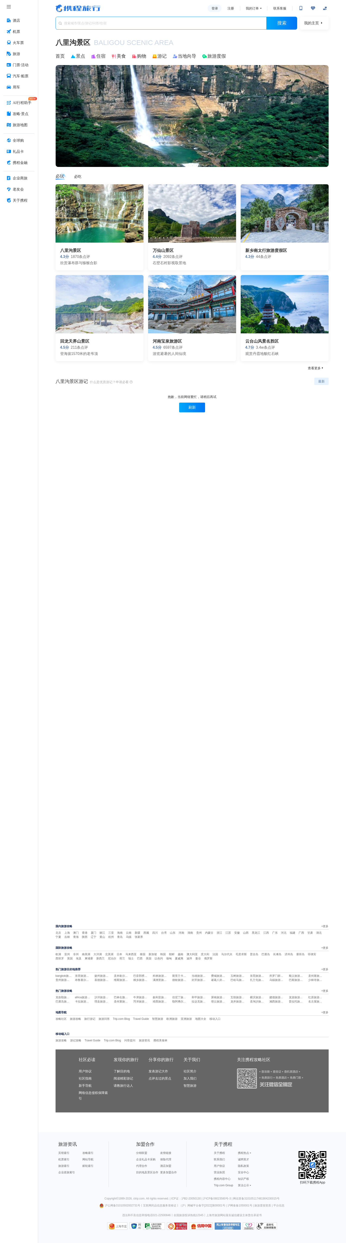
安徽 (237, 932)
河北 (284, 932)
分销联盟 (141, 1153)
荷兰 (122, 958)
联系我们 (219, 1159)
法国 (215, 954)
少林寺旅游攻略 (318, 980)
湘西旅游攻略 (277, 1001)
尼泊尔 (112, 958)
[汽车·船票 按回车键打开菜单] (18, 76)
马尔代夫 (226, 954)
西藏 (146, 932)
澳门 (76, 932)
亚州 (67, 954)
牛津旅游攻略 (141, 997)
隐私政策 (243, 1166)
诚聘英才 (243, 1159)
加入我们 (190, 1078)
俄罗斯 (208, 958)
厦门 (93, 932)
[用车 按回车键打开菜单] (18, 87)
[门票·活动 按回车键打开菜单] (18, 65)
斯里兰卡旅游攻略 (183, 975)
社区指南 (85, 1078)
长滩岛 (277, 954)
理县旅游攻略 (102, 1001)
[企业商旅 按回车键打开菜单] (18, 178)
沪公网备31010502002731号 (120, 1205)
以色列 (159, 958)
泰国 (142, 954)
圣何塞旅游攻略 (318, 975)
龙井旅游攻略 (239, 1001)
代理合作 (141, 1166)
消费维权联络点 (248, 1226)
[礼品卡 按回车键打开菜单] (18, 152)
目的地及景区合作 (147, 1172)
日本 (119, 954)
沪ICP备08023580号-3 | (218, 1198)
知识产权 (243, 1178)
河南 (181, 932)
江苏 (228, 932)
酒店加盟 (165, 1166)
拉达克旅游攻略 (201, 1001)
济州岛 (289, 954)
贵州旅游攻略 (64, 980)
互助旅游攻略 (239, 997)
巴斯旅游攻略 (297, 980)
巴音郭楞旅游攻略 (144, 975)
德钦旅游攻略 (180, 980)
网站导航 (88, 1159)
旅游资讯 (144, 1040)
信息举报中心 (154, 1226)
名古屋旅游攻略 (318, 1001)
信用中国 (201, 1226)
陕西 (84, 937)
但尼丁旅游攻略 (182, 997)
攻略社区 (61, 1019)
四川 (155, 932)
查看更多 (316, 368)
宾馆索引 (63, 1153)
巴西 (140, 958)
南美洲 (86, 954)
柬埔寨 (89, 958)
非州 (76, 954)
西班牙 (60, 958)
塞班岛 (300, 954)
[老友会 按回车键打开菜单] (18, 189)
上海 (67, 932)
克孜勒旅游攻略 (65, 997)
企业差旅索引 (66, 1172)
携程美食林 (160, 1040)
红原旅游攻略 (316, 997)
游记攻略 (75, 1040)
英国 (70, 958)
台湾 (164, 932)
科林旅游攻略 (161, 975)
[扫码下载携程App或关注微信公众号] (301, 8)
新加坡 (153, 954)
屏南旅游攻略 (219, 997)
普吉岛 (254, 954)
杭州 (111, 937)
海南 (120, 932)
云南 (128, 932)
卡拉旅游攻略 (83, 1001)
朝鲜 (172, 954)
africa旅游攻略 (84, 997)
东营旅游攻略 (83, 975)
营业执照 (219, 1172)
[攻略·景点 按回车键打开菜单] (18, 114)
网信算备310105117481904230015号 (256, 1198)
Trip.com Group (223, 1185)
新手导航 (85, 1085)
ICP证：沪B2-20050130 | (187, 1198)
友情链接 (165, 1153)
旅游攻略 (75, 1019)
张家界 (139, 937)
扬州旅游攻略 (102, 975)
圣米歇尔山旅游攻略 (126, 975)
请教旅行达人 (123, 1085)
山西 (246, 932)
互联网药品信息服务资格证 (159, 1205)
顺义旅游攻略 (297, 975)
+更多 (324, 926)
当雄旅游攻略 (200, 975)
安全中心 (243, 1172)
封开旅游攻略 (200, 980)
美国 (148, 958)
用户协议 (85, 1071)
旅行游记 (89, 1019)
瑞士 (131, 958)
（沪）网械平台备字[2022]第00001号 (202, 1205)
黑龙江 (256, 932)
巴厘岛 (266, 954)
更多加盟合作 (168, 1172)
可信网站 (177, 1226)
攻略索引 (88, 1153)
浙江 (219, 932)
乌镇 (128, 937)
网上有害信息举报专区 (228, 1226)
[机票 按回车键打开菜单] (18, 32)
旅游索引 (63, 1166)
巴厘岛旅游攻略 (65, 1001)
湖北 (319, 932)
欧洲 (58, 954)
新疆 (137, 932)
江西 (266, 932)
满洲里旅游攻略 (162, 980)
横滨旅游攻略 (258, 997)
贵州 (199, 932)
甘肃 (310, 932)
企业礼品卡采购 (146, 1159)
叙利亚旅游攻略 (162, 997)
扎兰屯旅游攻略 (259, 980)
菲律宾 (312, 954)
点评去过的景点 (160, 1078)
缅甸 (169, 958)
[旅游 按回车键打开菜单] (18, 54)
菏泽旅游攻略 (141, 1001)
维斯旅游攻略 (122, 980)
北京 (58, 932)
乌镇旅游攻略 (277, 980)
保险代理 (165, 1159)
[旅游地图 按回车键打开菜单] (18, 125)
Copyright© (111, 1198)
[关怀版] (325, 8)
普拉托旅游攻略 (298, 1001)
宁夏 (58, 937)
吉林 (67, 937)
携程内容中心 (222, 1178)
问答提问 (129, 1040)
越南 (180, 954)
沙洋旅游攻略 (102, 997)
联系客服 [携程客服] (279, 8)
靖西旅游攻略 (161, 1001)
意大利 (205, 954)
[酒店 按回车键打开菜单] (18, 20)
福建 (292, 932)
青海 (76, 937)
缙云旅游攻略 (219, 1001)
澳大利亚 (192, 954)
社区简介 (190, 1071)
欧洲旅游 (172, 1019)
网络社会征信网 (139, 1226)
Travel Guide (141, 1019)
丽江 (102, 932)
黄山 (102, 937)
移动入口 (215, 1019)
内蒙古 (209, 932)
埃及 (78, 958)
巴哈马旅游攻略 (240, 980)
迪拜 (189, 958)
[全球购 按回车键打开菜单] (18, 140)
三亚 (111, 932)
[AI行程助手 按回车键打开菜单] (18, 103)
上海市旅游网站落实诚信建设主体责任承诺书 (234, 1215)
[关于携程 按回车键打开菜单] (18, 200)
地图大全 (200, 1019)
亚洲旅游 (186, 1019)
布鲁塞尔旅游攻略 (86, 980)
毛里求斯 (241, 954)
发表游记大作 (158, 1071)
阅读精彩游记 (123, 1078)
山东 (172, 932)
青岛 (120, 937)
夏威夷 (179, 958)
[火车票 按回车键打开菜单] (18, 43)
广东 (275, 932)
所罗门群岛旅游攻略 (281, 975)
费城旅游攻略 (219, 975)
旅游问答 (104, 1019)
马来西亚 (131, 954)
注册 (231, 8)
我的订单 (252, 8)
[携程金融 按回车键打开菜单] (18, 163)
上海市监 (121, 1226)
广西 (301, 932)
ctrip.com (139, 1198)
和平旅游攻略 (200, 997)
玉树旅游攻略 (239, 975)
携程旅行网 (78, 8)
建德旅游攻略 (277, 997)
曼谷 (198, 958)
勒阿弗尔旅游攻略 (183, 1001)
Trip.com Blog (121, 1019)
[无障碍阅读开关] (313, 8)
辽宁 (93, 937)
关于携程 (219, 1153)
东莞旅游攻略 (258, 975)
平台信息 (278, 1205)
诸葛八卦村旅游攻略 (223, 980)
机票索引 (63, 1159)
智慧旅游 (157, 1019)
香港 (84, 932)
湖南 (190, 932)
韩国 (163, 954)
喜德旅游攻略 (102, 980)
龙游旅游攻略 (297, 997)
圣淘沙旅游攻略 (259, 1001)
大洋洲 (98, 954)
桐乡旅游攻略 (141, 980)
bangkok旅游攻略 (66, 975)
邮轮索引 (88, 1166)
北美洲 (109, 954)
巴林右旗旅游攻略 (125, 997)
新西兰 (100, 958)
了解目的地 (122, 1071)
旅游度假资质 (262, 1205)
